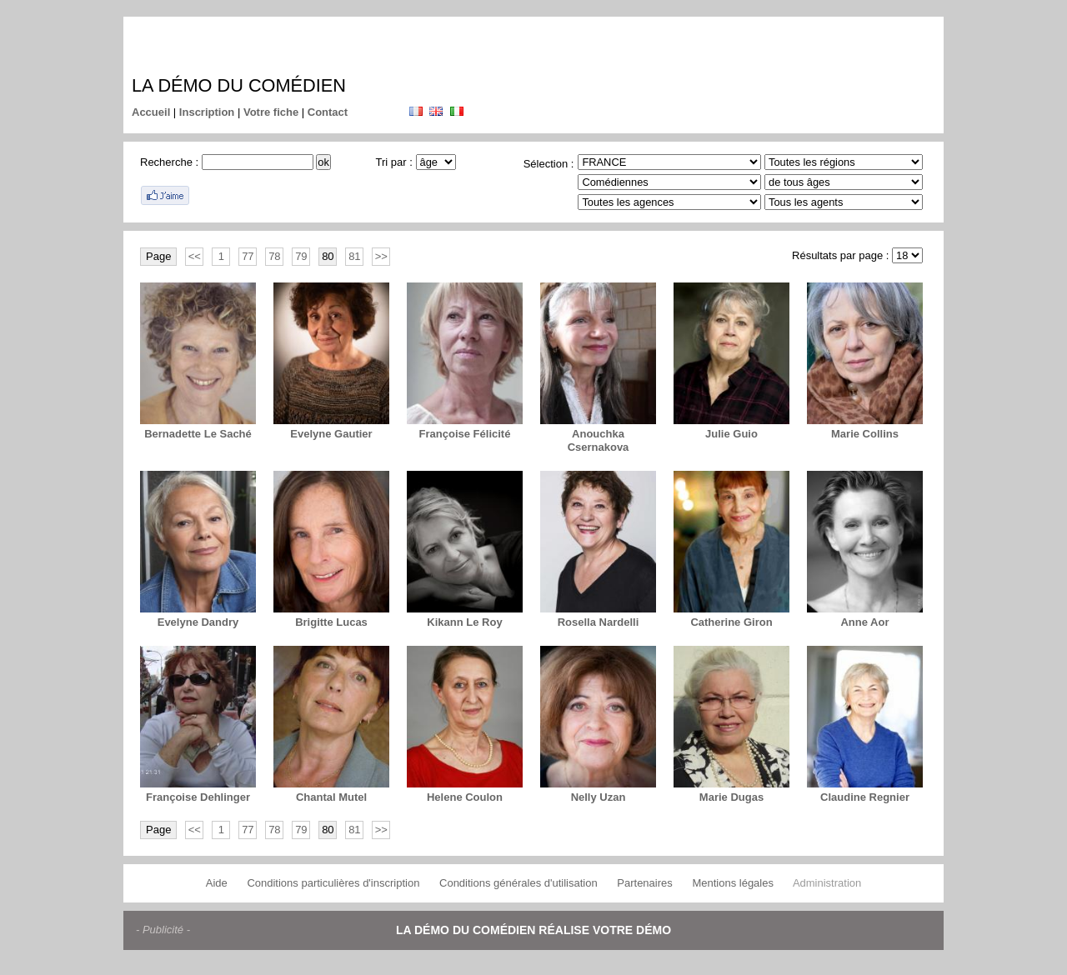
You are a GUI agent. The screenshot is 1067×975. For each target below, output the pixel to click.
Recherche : (169, 162)
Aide (217, 883)
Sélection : (548, 164)
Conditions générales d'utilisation (518, 883)
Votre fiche (270, 112)
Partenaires (644, 883)
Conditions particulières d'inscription (333, 883)
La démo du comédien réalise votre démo (533, 930)
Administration (827, 883)
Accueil (151, 112)
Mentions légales (733, 883)
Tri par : (394, 162)
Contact (328, 112)
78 (274, 256)
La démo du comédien (239, 85)
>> (381, 256)
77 (247, 256)
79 (301, 256)
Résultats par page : (840, 255)
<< (194, 256)
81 (354, 256)
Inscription (206, 112)
